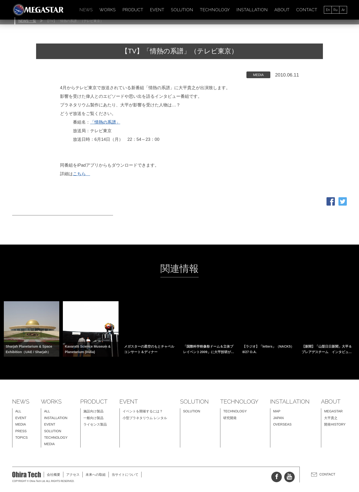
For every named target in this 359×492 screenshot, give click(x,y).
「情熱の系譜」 (105, 122)
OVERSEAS (282, 424)
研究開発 (230, 418)
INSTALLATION (252, 9)
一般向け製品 (93, 418)
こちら (81, 173)
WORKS (107, 9)
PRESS (21, 431)
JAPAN (278, 418)
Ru (335, 10)
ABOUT (281, 9)
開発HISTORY (335, 424)
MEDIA (20, 424)
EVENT (157, 9)
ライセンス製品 (95, 424)
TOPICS (21, 437)
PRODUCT (132, 9)
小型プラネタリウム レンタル (145, 418)
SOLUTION (182, 9)
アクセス (73, 474)
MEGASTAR (333, 411)
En (328, 10)
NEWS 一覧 (27, 21)
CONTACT (306, 9)
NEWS (86, 9)
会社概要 (53, 474)
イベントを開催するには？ (143, 411)
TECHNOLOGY (215, 9)
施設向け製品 (93, 411)
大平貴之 (330, 418)
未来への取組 (96, 474)
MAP (276, 411)
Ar (343, 10)
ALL (18, 411)
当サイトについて (125, 474)
